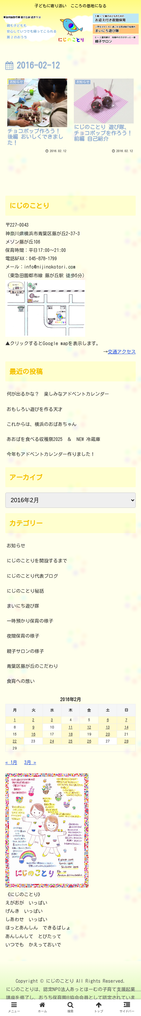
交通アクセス (122, 351)
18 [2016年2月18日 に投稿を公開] (70, 734)
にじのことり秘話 (25, 591)
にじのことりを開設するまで (37, 560)
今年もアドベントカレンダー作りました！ (51, 454)
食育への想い (21, 681)
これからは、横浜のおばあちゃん (41, 424)
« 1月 (11, 762)
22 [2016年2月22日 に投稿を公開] (15, 741)
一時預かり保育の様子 (30, 621)
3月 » (30, 762)
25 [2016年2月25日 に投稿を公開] (70, 741)
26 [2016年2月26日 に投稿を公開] (89, 741)
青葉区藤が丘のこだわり (32, 666)
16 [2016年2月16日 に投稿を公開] (33, 734)
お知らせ (16, 545)
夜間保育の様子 (23, 636)
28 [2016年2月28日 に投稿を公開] (126, 741)
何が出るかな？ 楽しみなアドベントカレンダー (58, 394)
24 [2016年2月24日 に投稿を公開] (52, 741)
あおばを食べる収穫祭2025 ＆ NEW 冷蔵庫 (53, 439)
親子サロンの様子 (25, 651)
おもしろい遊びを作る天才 (35, 409)
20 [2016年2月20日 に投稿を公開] (108, 734)
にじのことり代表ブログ (32, 576)
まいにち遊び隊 (23, 606)
